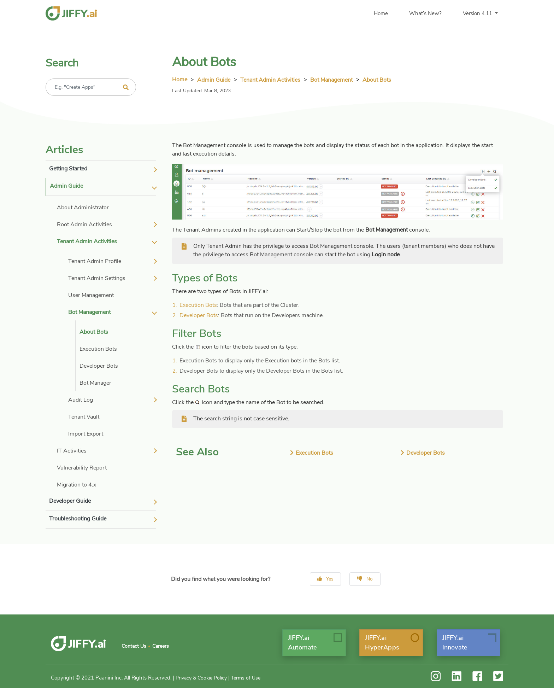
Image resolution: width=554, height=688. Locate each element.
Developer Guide (70, 501)
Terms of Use (245, 678)
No (365, 579)
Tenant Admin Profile (94, 261)
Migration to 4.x (76, 485)
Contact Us (134, 646)
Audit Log (80, 400)
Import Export (85, 434)
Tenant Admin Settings (96, 278)
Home (381, 13)
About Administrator (83, 207)
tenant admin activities (270, 80)
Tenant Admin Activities (87, 241)
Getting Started (68, 169)
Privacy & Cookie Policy (201, 678)
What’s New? (425, 13)
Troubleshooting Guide (77, 519)
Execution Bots (98, 349)
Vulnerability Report (82, 468)
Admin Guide (213, 80)
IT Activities (72, 451)
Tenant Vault (83, 417)
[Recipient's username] (91, 87)
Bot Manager (95, 383)
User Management (91, 295)
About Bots (377, 80)
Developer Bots (98, 366)
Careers (160, 646)
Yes (325, 579)
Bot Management (331, 80)
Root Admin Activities (84, 224)
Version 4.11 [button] (478, 13)
